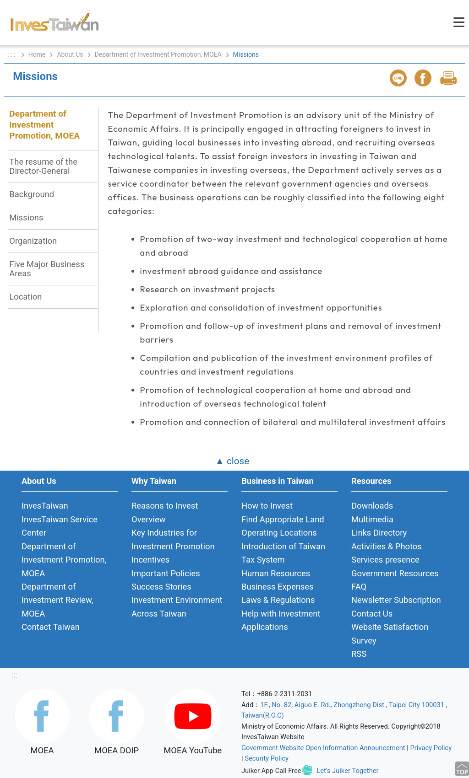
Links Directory (379, 532)
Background (31, 194)
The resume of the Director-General (43, 166)
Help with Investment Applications (281, 620)
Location (25, 296)
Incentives (150, 559)
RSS (358, 654)
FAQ (358, 586)
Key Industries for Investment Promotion (173, 539)
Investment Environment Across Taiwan (177, 606)
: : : (12, 54)
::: (14, 675)
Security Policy (267, 758)
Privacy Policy (431, 748)
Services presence (385, 559)
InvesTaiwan (45, 505)
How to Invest (267, 505)
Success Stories (161, 586)
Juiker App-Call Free (271, 771)
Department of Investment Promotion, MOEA (158, 54)
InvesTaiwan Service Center (60, 526)
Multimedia (372, 519)
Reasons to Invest (164, 505)
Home (37, 54)
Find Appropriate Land (282, 519)
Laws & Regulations (278, 600)
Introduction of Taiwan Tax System (283, 553)
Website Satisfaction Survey (389, 633)
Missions (26, 217)
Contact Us (372, 613)
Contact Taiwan (51, 627)
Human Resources (275, 573)
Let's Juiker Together (347, 771)
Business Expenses (277, 586)
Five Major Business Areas (46, 268)
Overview (148, 519)
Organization (33, 241)
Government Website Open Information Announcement (323, 748)
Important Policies (165, 573)
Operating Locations (279, 532)
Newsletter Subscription (396, 600)
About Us (70, 54)
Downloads (372, 505)
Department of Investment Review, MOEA (57, 600)
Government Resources (395, 573)
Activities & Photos (386, 546)
